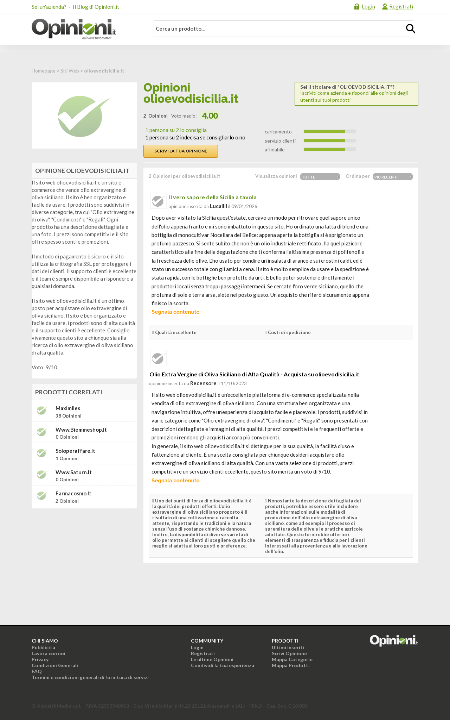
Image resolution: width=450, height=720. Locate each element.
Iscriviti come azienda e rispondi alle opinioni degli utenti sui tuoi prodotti (356, 93)
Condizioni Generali (55, 665)
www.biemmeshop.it (81, 430)
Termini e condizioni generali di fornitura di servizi (90, 677)
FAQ (37, 671)
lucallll (218, 206)
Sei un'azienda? (49, 7)
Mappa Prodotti (291, 665)
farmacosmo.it (73, 493)
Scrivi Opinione (289, 653)
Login (368, 6)
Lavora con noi (48, 653)
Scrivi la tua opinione (180, 151)
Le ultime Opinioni (212, 659)
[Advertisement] (84, 558)
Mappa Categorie (292, 659)
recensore (203, 383)
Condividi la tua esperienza (222, 665)
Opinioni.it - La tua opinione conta (86, 29)
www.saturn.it (74, 472)
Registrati (401, 6)
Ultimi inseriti (288, 647)
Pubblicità (43, 647)
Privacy (40, 659)
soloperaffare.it (75, 451)
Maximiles (68, 408)
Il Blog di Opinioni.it (96, 7)
